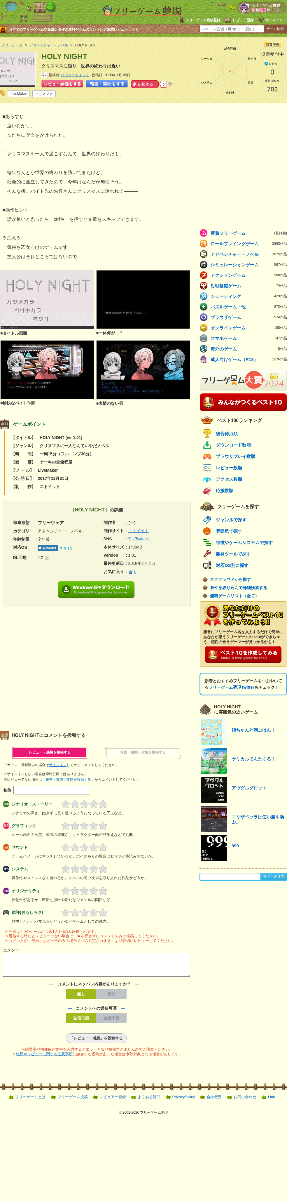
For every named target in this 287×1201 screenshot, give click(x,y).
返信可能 (81, 1021)
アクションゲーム (249, 275)
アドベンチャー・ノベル (249, 254)
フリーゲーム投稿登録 (203, 20)
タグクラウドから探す (230, 579)
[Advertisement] (54, 666)
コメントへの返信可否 (96, 1011)
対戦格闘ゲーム (249, 285)
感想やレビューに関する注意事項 (44, 1057)
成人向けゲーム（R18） (249, 359)
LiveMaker (19, 94)
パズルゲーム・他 (249, 306)
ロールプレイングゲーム (249, 243)
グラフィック (24, 825)
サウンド (20, 847)
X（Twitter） (139, 539)
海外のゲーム (249, 348)
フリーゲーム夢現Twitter (231, 687)
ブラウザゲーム (249, 317)
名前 (7, 790)
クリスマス (44, 94)
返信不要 (111, 1021)
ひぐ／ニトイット (75, 75)
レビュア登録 (243, 20)
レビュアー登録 (112, 1100)
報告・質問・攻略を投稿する (143, 752)
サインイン (274, 20)
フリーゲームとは (30, 1100)
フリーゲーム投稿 (72, 1100)
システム (20, 869)
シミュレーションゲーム (249, 264)
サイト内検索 (273, 877)
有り (111, 997)
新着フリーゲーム (249, 233)
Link (271, 1100)
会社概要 (214, 1100)
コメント (11, 950)
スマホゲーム (249, 338)
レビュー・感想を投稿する (50, 752)
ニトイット (138, 530)
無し (81, 997)
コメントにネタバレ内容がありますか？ (94, 987)
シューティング (249, 296)
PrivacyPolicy (183, 1100)
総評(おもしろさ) (27, 912)
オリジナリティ (26, 890)
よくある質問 (149, 1100)
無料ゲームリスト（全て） (234, 595)
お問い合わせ (245, 1100)
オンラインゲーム (249, 327)
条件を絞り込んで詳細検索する (238, 587)
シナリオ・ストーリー (32, 804)
